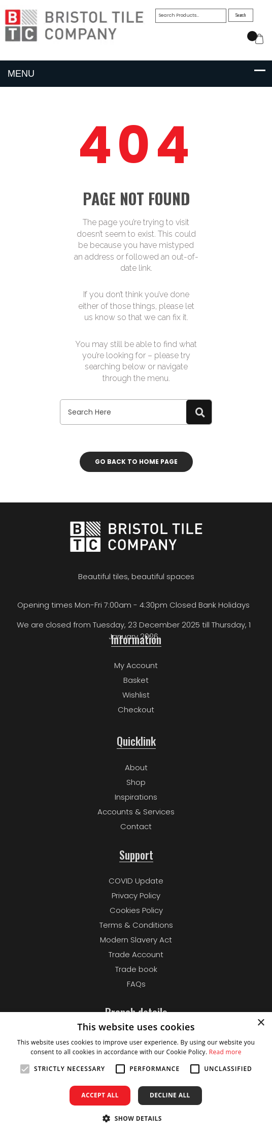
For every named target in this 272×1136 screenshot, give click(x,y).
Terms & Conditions (136, 925)
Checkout (136, 709)
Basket (136, 680)
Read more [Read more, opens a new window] (225, 1052)
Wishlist (136, 694)
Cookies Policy (136, 910)
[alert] (136, 1074)
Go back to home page (136, 461)
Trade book (136, 969)
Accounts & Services (136, 811)
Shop (136, 782)
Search (241, 14)
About (136, 767)
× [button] (260, 1023)
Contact (136, 826)
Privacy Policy (136, 895)
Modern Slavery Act (136, 939)
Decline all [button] (170, 1095)
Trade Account (136, 954)
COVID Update (136, 880)
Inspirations (136, 797)
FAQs (136, 984)
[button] (136, 1118)
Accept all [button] (100, 1095)
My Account (136, 665)
